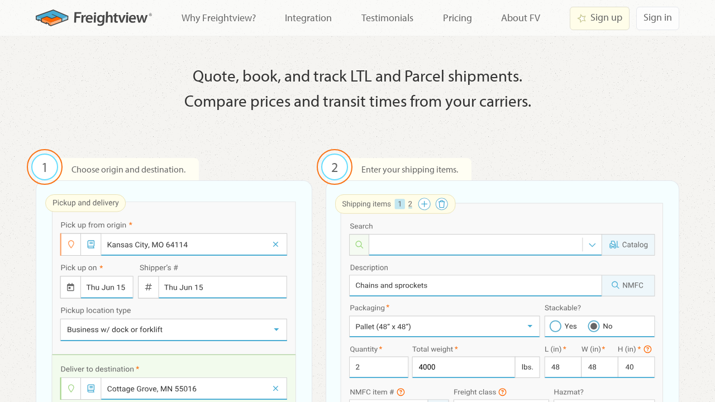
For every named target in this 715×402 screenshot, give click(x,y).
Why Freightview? (219, 17)
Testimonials (387, 17)
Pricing (457, 17)
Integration (308, 17)
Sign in (658, 17)
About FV (520, 17)
